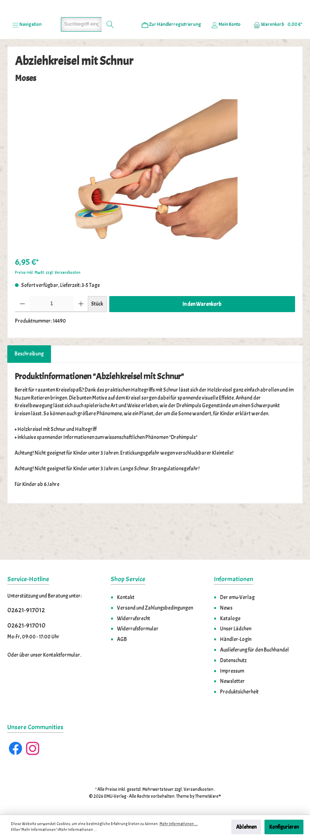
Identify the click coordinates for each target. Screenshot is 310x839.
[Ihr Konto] (226, 66)
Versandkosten (198, 790)
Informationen (233, 579)
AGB (122, 639)
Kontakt (125, 597)
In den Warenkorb (202, 345)
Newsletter (232, 681)
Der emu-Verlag (237, 597)
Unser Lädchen (235, 629)
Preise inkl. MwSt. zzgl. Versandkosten (48, 314)
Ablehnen (246, 827)
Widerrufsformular (137, 629)
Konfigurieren (284, 827)
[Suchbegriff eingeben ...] (81, 66)
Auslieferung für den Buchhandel (254, 649)
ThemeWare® (208, 797)
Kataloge (230, 618)
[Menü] (26, 66)
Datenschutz (233, 660)
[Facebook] (15, 749)
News (226, 608)
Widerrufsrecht (133, 618)
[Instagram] (32, 749)
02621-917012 (26, 610)
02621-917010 (26, 625)
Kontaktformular (61, 655)
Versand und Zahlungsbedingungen (155, 608)
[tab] (29, 396)
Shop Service (128, 579)
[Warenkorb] (276, 66)
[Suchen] (110, 66)
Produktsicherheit (239, 692)
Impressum (232, 671)
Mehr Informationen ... (179, 823)
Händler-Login (235, 639)
